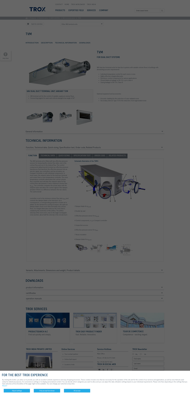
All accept (77, 391)
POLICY (4, 386)
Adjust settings (17, 391)
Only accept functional (46, 391)
